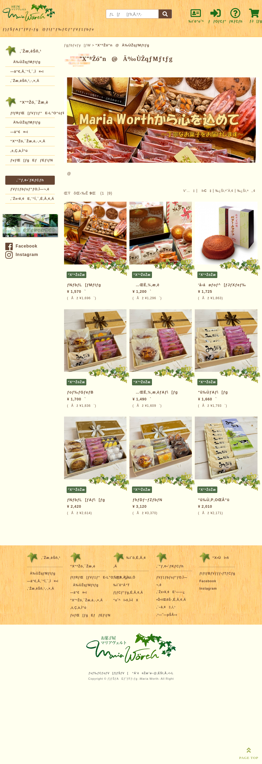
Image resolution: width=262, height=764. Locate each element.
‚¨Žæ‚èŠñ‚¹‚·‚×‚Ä (24, 81)
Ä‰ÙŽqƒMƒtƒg (25, 62)
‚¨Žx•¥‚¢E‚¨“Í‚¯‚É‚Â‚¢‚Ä (32, 199)
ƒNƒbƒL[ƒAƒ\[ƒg (86, 500)
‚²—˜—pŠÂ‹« (166, 615)
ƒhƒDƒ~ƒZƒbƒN (147, 500)
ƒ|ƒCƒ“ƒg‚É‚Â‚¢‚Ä (128, 592)
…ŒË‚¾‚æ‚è (146, 285)
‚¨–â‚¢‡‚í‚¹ (165, 607)
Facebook (21, 246)
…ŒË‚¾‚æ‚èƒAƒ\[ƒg (155, 392)
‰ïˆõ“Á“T (121, 585)
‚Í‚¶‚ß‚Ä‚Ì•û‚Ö (124, 577)
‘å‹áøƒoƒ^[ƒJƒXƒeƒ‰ (222, 285)
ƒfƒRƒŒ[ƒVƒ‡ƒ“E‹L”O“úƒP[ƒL (32, 113)
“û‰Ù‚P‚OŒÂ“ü (213, 500)
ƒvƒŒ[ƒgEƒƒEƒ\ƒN (31, 160)
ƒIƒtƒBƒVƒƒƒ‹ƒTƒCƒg (217, 573)
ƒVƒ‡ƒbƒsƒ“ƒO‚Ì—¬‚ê (29, 189)
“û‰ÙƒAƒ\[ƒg (213, 392)
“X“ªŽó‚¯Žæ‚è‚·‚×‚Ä (28, 141)
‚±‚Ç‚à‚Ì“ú (19, 151)
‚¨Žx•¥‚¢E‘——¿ (170, 592)
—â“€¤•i (19, 132)
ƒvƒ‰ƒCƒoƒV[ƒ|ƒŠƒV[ (109, 673)
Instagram (21, 254)
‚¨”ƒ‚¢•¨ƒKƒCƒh (30, 180)
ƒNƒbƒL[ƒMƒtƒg (84, 285)
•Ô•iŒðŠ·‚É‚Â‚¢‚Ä (171, 600)
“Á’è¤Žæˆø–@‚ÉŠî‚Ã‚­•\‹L (152, 673)
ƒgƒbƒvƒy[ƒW (77, 45)
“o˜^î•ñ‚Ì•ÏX (125, 600)
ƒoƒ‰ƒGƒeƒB (80, 392)
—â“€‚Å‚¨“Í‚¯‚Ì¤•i (27, 71)
